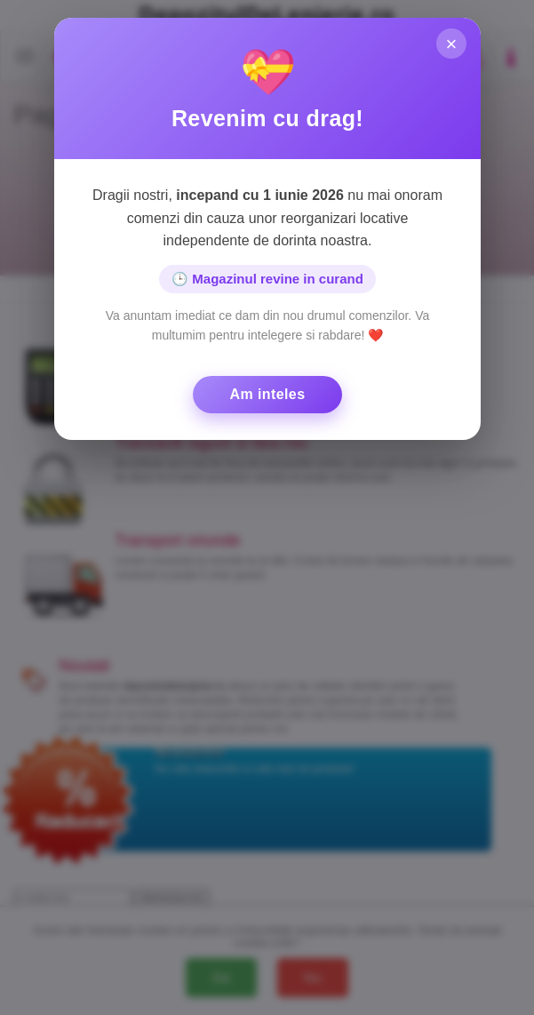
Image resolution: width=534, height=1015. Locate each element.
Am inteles (267, 394)
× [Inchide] (451, 45)
